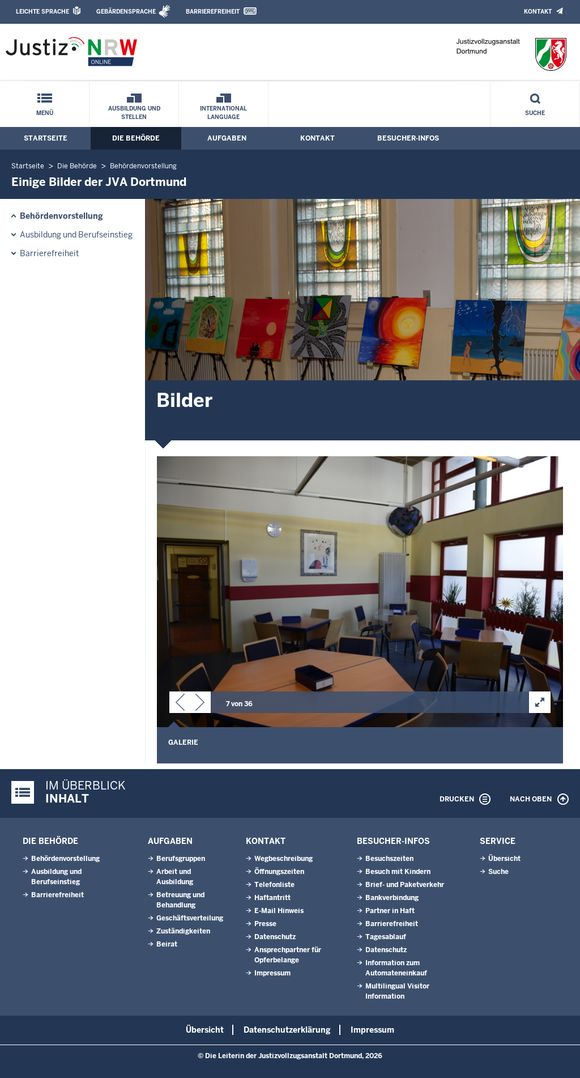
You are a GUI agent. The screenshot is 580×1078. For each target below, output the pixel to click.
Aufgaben (226, 138)
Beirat (166, 944)
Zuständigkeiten (183, 931)
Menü (44, 113)
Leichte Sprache (42, 11)
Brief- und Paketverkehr (404, 884)
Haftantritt (272, 897)
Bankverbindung (392, 897)
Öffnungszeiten (279, 871)
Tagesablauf (385, 936)
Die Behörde (136, 138)
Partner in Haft (390, 910)
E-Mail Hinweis (279, 910)
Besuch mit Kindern (397, 871)
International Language (223, 113)
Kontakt (538, 11)
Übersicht (504, 858)
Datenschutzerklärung (287, 1030)
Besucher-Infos (408, 138)
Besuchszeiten (389, 858)
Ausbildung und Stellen (134, 113)
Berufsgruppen (180, 858)
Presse (265, 923)
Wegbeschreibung (283, 858)
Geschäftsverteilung (189, 918)
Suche (535, 113)
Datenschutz (275, 936)
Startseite (45, 138)
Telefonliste (274, 884)
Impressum (272, 973)
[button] (180, 704)
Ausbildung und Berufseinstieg (76, 235)
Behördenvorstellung (143, 166)
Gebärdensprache (126, 11)
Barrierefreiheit (213, 11)
